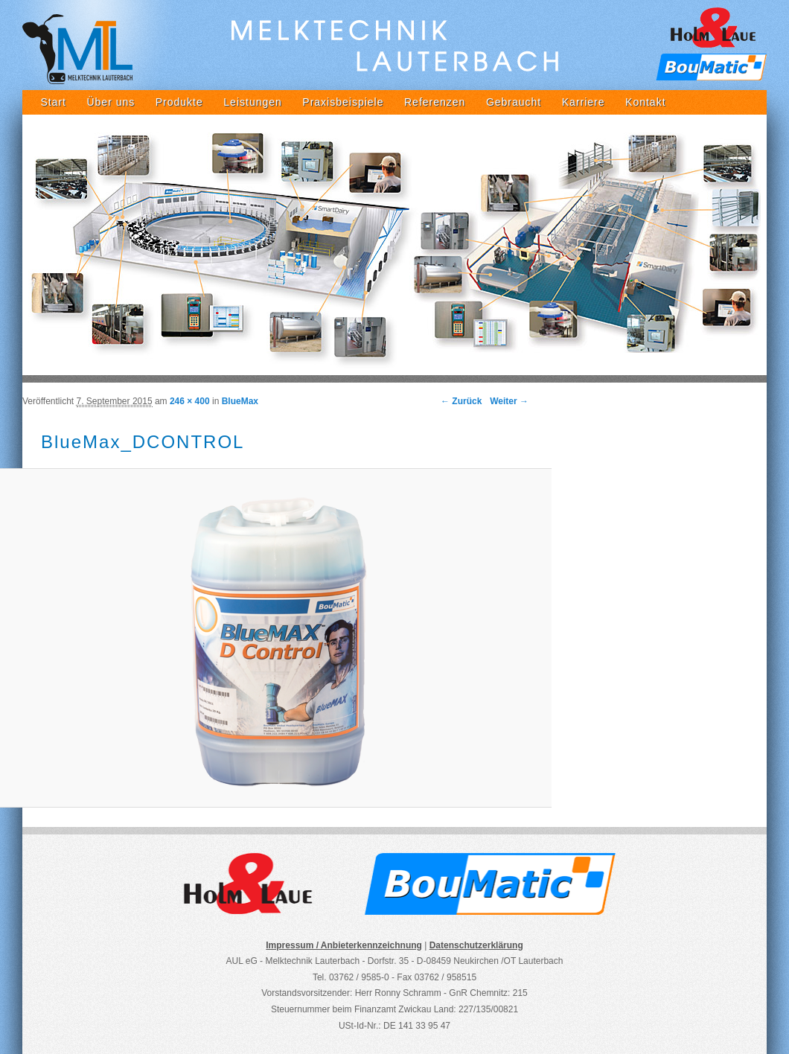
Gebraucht (513, 102)
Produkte (179, 102)
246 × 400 (190, 401)
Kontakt (645, 102)
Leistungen (252, 102)
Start (53, 102)
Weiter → (509, 401)
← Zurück (461, 401)
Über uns (110, 102)
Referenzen (434, 102)
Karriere (583, 102)
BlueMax (240, 401)
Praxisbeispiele (342, 102)
